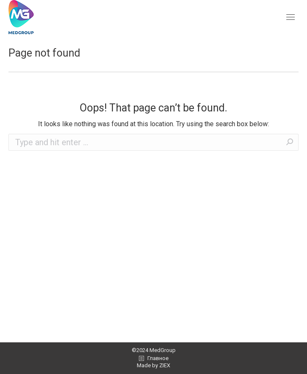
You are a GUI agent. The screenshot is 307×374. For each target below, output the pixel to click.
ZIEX (164, 365)
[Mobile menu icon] (291, 17)
